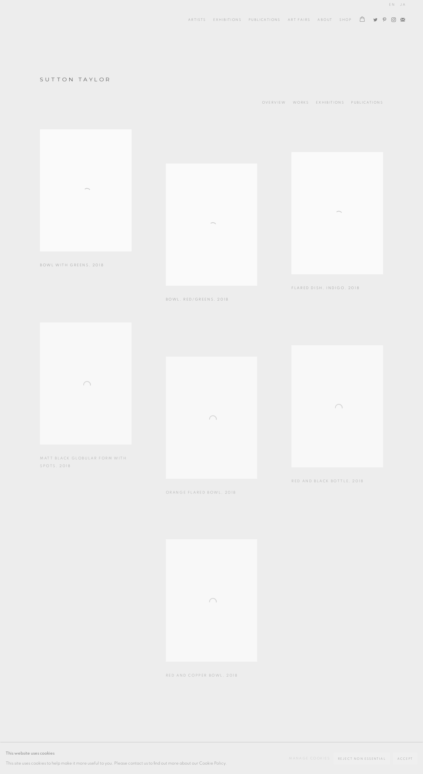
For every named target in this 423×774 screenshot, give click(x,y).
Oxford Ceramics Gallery (43, 19)
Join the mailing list (401, 18)
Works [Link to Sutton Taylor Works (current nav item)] (301, 102)
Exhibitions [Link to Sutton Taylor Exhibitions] (330, 102)
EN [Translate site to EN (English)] (392, 4)
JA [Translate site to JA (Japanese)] (403, 4)
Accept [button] (405, 758)
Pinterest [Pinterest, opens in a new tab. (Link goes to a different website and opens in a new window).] (383, 18)
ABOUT (324, 19)
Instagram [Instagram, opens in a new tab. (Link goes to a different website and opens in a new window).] (392, 18)
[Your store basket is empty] (362, 19)
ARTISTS (197, 19)
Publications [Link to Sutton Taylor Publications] (367, 102)
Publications (265, 19)
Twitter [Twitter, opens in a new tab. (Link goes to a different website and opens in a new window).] (373, 18)
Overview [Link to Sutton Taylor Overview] (274, 102)
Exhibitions (227, 19)
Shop (345, 19)
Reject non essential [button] (362, 758)
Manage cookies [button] (309, 758)
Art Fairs (299, 19)
